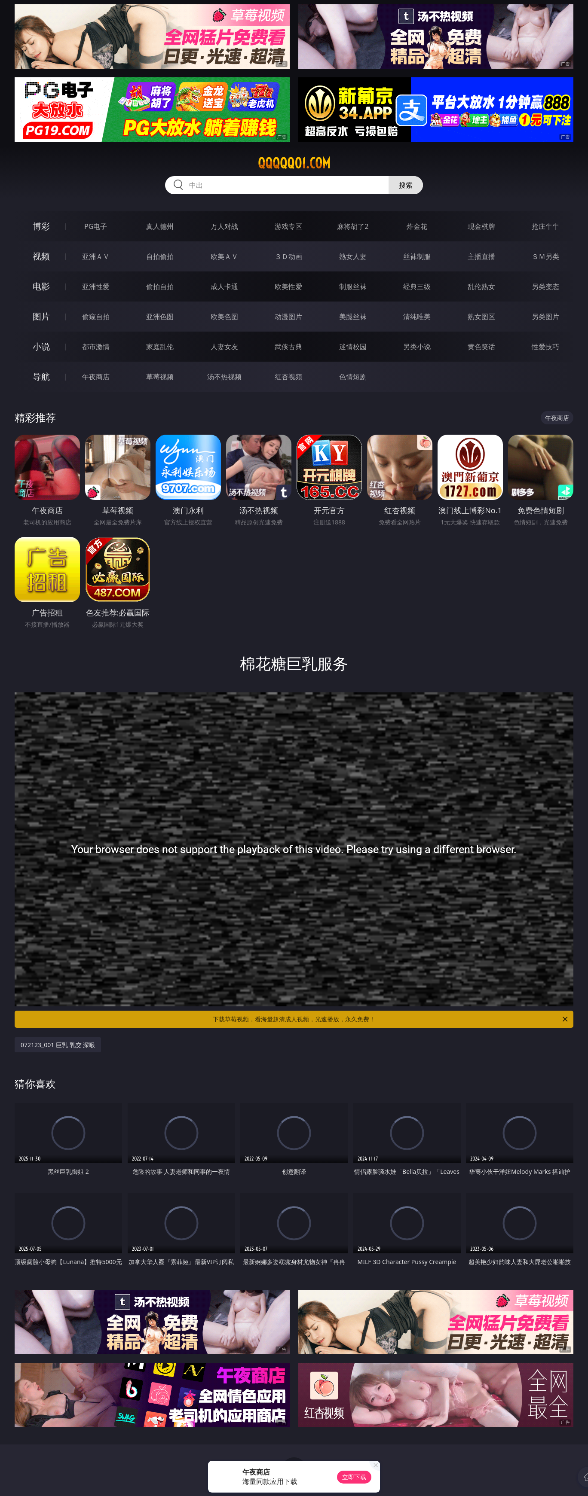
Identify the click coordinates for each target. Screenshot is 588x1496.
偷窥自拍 (96, 316)
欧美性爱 (288, 286)
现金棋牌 (481, 226)
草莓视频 (160, 376)
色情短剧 (353, 376)
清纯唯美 (417, 316)
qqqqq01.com (294, 163)
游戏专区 (288, 226)
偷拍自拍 (160, 286)
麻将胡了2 (352, 226)
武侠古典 (288, 346)
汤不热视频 (224, 376)
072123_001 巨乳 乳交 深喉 (58, 1045)
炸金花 (417, 226)
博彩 (41, 226)
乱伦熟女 (481, 286)
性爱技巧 (545, 346)
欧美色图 (224, 316)
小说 (41, 346)
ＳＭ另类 (545, 256)
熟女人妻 (353, 256)
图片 (41, 316)
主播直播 (481, 256)
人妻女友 (224, 346)
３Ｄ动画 (288, 256)
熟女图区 (481, 316)
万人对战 (224, 226)
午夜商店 (96, 376)
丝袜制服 (417, 256)
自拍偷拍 (160, 256)
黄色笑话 (481, 346)
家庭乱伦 (160, 346)
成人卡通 (224, 286)
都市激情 (96, 346)
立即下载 (354, 1477)
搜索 (406, 185)
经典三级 (417, 286)
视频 (41, 256)
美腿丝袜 (353, 316)
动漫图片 (288, 316)
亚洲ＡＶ (96, 256)
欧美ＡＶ (224, 256)
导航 (41, 376)
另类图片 (545, 316)
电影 (41, 286)
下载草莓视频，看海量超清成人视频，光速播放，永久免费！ (391, 1019)
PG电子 (95, 226)
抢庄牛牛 (545, 226)
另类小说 (417, 346)
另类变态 (545, 286)
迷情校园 (353, 346)
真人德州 (160, 226)
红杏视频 (288, 376)
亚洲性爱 (96, 286)
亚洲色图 (160, 316)
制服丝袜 (353, 286)
